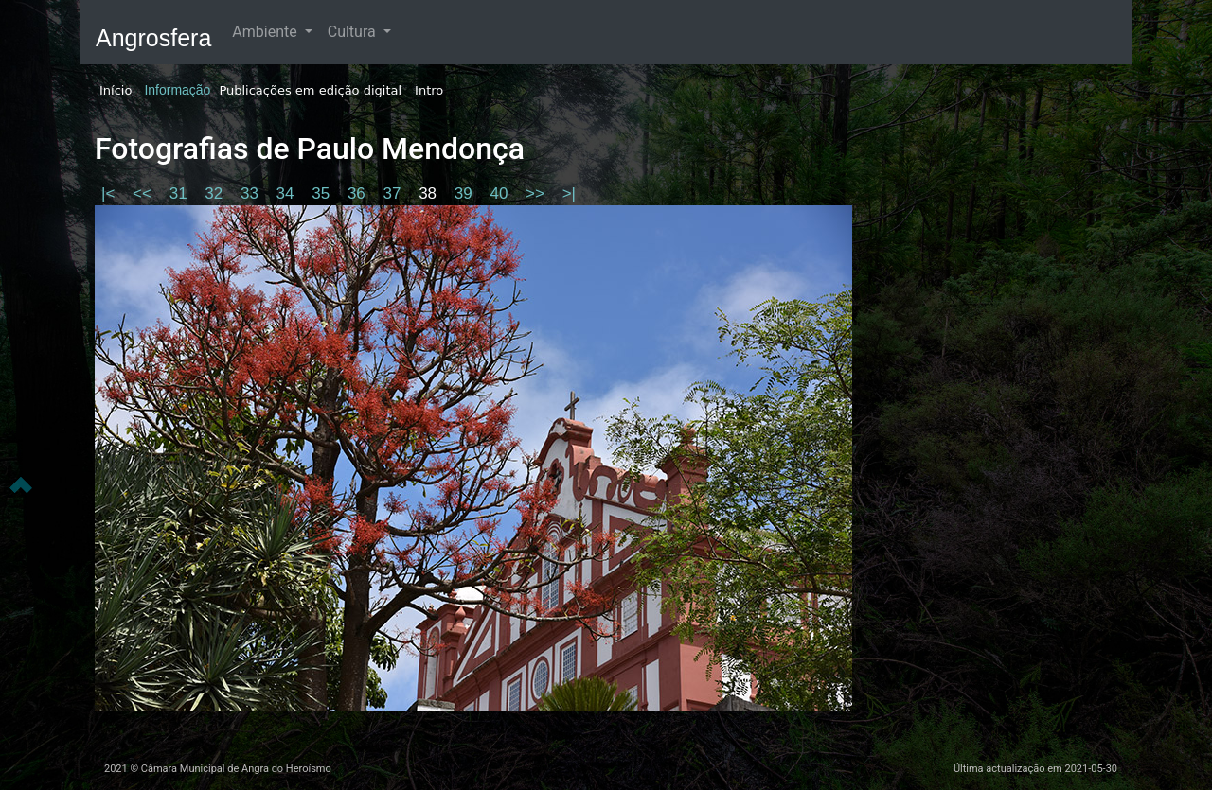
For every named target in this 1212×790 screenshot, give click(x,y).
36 (359, 193)
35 (323, 193)
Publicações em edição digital (310, 90)
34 (287, 193)
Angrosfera (153, 38)
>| (569, 193)
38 (430, 193)
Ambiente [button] (266, 32)
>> (537, 193)
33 (252, 193)
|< (110, 193)
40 (501, 193)
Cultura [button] (354, 32)
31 (180, 193)
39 (465, 193)
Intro (429, 90)
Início (115, 90)
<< (144, 193)
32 (216, 193)
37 (394, 193)
